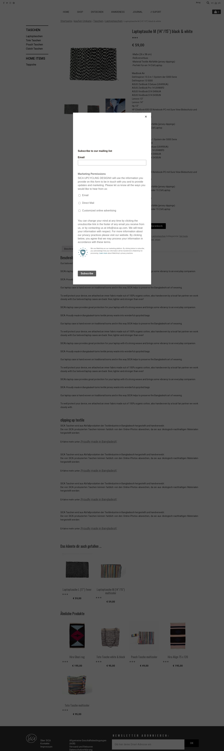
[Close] (150, 113)
